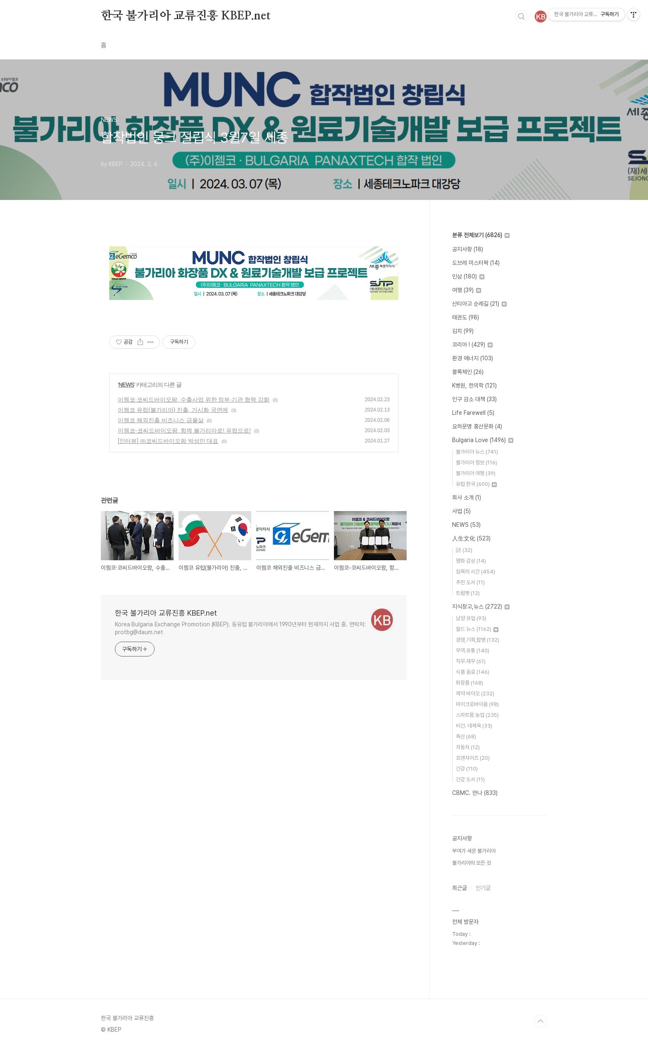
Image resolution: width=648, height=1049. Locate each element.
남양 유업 (471, 618)
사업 (461, 511)
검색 (521, 16)
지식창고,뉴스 (481, 606)
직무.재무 (471, 661)
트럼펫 (468, 593)
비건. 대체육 (474, 726)
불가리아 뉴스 (477, 452)
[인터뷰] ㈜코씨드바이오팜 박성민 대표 (168, 441)
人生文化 (471, 538)
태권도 (465, 317)
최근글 (459, 888)
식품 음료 (472, 672)
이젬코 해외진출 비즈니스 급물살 (161, 420)
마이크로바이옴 (477, 704)
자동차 (468, 747)
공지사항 (467, 249)
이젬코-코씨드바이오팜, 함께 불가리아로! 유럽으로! (184, 430)
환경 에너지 (472, 358)
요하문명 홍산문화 (477, 426)
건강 (467, 769)
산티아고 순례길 (479, 303)
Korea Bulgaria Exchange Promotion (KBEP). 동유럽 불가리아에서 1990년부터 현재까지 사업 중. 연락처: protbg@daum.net (240, 628)
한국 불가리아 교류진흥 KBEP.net (186, 16)
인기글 (483, 888)
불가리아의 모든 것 (471, 863)
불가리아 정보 (476, 462)
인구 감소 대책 (474, 399)
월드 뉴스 (477, 629)
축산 (466, 736)
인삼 (468, 276)
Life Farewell (473, 412)
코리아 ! (472, 344)
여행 (466, 290)
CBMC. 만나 (475, 793)
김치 (463, 331)
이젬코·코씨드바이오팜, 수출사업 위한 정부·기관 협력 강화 (193, 399)
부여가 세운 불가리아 (474, 851)
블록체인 (468, 372)
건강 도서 (470, 779)
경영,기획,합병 (477, 640)
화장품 (469, 683)
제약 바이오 (475, 693)
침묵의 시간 (475, 572)
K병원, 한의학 (474, 385)
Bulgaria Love (482, 440)
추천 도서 (470, 582)
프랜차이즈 (473, 758)
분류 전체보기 (481, 235)
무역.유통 (472, 650)
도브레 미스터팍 (476, 262)
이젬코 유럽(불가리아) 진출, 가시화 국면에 (173, 410)
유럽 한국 (476, 484)
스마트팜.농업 (477, 715)
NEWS (126, 384)
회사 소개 (466, 497)
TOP (540, 1021)
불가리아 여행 (476, 473)
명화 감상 (471, 561)
